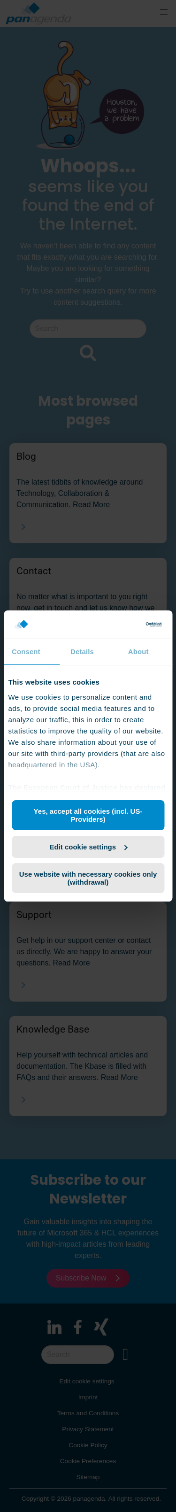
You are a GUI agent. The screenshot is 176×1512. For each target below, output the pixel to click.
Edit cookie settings (88, 847)
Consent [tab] (26, 652)
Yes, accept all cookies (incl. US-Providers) (88, 815)
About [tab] (138, 652)
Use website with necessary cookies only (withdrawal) (88, 878)
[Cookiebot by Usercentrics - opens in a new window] (123, 624)
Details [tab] (82, 652)
